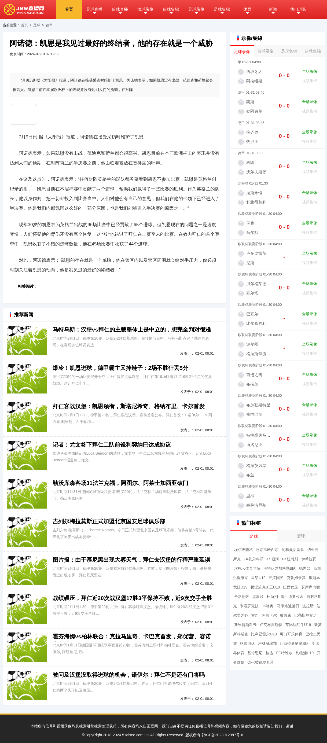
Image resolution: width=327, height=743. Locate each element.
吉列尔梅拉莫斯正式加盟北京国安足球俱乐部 (109, 521)
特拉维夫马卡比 (260, 435)
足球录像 (196, 9)
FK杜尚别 (290, 559)
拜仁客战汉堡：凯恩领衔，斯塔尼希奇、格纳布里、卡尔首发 (129, 406)
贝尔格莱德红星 (260, 283)
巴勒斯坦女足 (305, 615)
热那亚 (252, 141)
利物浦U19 (305, 653)
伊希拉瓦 (308, 559)
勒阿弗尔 (254, 111)
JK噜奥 (268, 606)
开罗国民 (276, 578)
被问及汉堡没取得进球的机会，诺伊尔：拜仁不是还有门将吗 (129, 675)
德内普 (304, 568)
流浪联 (257, 596)
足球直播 (94, 9)
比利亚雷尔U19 (264, 634)
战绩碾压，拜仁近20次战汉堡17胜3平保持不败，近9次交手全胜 (132, 598)
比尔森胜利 (256, 323)
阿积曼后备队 (293, 549)
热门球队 (298, 9)
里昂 (250, 496)
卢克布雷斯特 (271, 625)
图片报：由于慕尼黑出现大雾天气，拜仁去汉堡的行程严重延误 (131, 560)
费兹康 (285, 615)
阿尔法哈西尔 (267, 549)
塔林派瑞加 (267, 643)
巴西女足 (290, 587)
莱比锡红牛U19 (298, 625)
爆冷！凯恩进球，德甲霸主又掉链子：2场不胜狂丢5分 (120, 368)
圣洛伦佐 (241, 596)
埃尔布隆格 (243, 549)
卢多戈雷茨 (256, 253)
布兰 (250, 475)
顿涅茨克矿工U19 (265, 587)
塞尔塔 (252, 293)
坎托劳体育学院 (247, 568)
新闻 (273, 9)
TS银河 (273, 559)
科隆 (250, 162)
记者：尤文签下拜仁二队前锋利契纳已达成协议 (112, 445)
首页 (69, 9)
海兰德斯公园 (292, 596)
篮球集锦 (171, 9)
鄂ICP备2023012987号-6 (222, 735)
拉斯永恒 (254, 192)
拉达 (269, 653)
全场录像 (309, 71)
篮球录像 (145, 9)
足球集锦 (222, 9)
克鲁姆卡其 (296, 578)
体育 (247, 9)
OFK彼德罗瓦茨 (260, 662)
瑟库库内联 (310, 587)
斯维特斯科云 (245, 625)
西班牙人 (254, 71)
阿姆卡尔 (269, 615)
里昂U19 (258, 578)
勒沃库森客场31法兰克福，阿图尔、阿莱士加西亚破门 (120, 483)
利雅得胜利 (256, 202)
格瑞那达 (247, 643)
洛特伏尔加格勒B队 (279, 568)
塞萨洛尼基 (256, 505)
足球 (36, 25)
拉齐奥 (252, 132)
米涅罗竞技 (249, 606)
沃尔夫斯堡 (256, 172)
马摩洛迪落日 (288, 606)
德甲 (49, 25)
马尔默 (252, 232)
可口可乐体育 (291, 634)
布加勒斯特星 (258, 405)
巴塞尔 (252, 314)
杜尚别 (272, 596)
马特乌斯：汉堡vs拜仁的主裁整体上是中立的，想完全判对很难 (132, 329)
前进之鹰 (254, 374)
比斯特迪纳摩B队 (294, 643)
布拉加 (252, 384)
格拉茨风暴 (256, 465)
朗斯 (250, 102)
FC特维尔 (284, 653)
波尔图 (252, 344)
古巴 (255, 615)
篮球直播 (120, 9)
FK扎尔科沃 (253, 559)
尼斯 (250, 262)
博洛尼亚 (254, 444)
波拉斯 (308, 606)
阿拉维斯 (254, 81)
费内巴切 (254, 414)
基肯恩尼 (254, 653)
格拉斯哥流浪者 (260, 353)
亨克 (250, 223)
